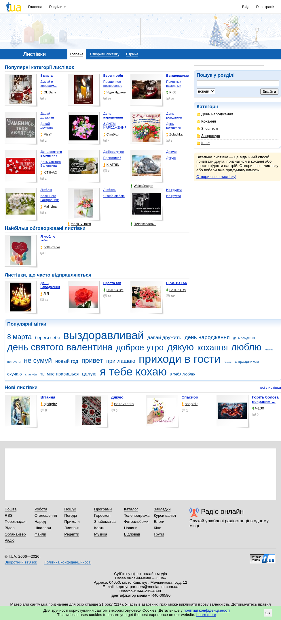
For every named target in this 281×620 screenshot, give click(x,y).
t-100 (258, 408)
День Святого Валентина (50, 164)
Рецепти (71, 534)
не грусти (13, 361)
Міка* (46, 134)
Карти (99, 528)
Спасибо (190, 397)
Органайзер (15, 534)
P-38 (171, 92)
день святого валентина (60, 347)
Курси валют (165, 515)
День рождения (173, 125)
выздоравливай (103, 335)
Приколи (71, 521)
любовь (269, 349)
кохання (212, 347)
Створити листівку (104, 54)
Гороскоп (102, 515)
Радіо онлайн (222, 511)
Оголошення (46, 515)
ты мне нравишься (59, 373)
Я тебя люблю (114, 196)
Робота (41, 509)
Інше (203, 143)
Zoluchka (174, 134)
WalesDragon (141, 186)
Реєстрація (265, 7)
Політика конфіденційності (67, 562)
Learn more (206, 615)
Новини (131, 528)
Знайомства (105, 521)
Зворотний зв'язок (21, 562)
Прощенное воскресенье (112, 83)
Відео (10, 528)
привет (92, 360)
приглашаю (120, 361)
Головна (35, 7)
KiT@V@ (48, 172)
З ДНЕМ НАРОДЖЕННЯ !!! (115, 127)
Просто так (112, 283)
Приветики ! (112, 157)
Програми (103, 509)
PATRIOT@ (113, 290)
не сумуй (38, 360)
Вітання (48, 397)
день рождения (244, 338)
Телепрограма (137, 515)
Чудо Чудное (114, 92)
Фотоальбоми (136, 521)
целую (89, 374)
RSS (9, 515)
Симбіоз (111, 134)
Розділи (55, 7)
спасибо (31, 374)
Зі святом (207, 128)
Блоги (159, 521)
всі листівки (270, 387)
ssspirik (190, 404)
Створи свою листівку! (216, 176)
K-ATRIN (111, 165)
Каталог (131, 509)
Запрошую (208, 136)
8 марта (19, 337)
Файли (40, 534)
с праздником (247, 361)
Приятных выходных (173, 83)
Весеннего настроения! (49, 198)
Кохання (206, 121)
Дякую (171, 157)
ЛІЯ (44, 294)
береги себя (47, 337)
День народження (215, 114)
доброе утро (140, 347)
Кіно (157, 528)
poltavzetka (50, 247)
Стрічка (132, 54)
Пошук (70, 509)
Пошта (10, 509)
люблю (246, 347)
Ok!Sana (48, 92)
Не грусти (173, 196)
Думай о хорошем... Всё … (48, 85)
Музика (100, 534)
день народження (207, 337)
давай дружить (164, 337)
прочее (227, 362)
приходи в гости (180, 359)
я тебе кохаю (133, 371)
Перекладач (15, 521)
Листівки (71, 528)
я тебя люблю (182, 374)
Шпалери (43, 528)
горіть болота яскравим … (265, 399)
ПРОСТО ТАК (176, 283)
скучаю (14, 373)
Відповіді (132, 534)
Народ (40, 521)
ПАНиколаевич (143, 224)
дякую (180, 347)
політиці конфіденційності (207, 610)
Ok (267, 613)
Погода (70, 515)
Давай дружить (46, 125)
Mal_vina (48, 206)
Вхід (246, 7)
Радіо (9, 540)
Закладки (162, 509)
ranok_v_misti (79, 224)
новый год (66, 361)
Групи (159, 534)
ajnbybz (49, 404)
